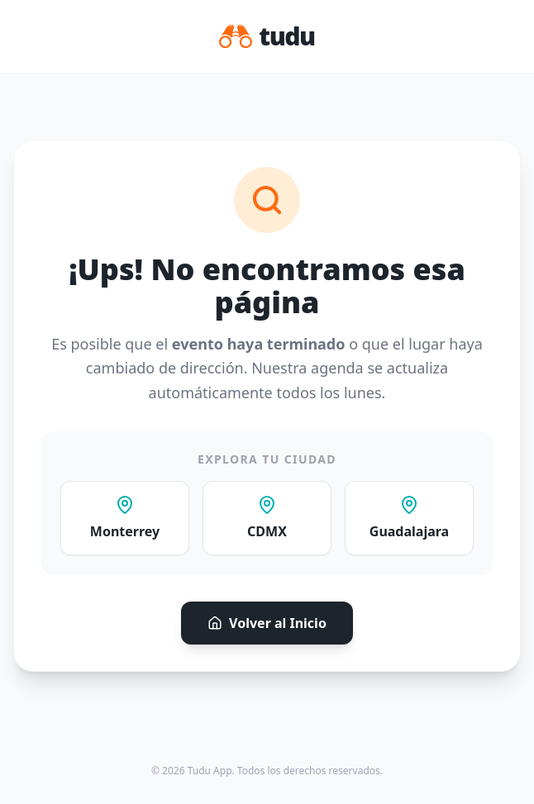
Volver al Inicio (267, 623)
